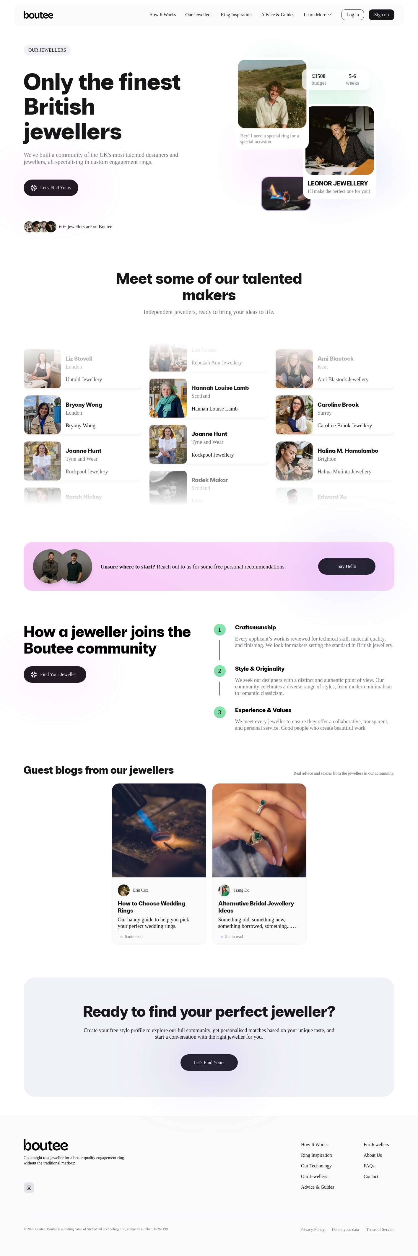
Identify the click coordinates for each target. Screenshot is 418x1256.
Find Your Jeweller (53, 674)
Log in (353, 14)
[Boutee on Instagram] (29, 1187)
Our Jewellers (198, 14)
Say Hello (346, 566)
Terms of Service (380, 1229)
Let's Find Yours (51, 188)
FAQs (369, 1165)
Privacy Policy (312, 1229)
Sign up (381, 14)
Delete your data (345, 1229)
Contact (371, 1176)
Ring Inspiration (236, 14)
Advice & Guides (277, 14)
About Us (373, 1155)
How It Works (162, 14)
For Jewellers (376, 1144)
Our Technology (316, 1165)
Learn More (318, 15)
